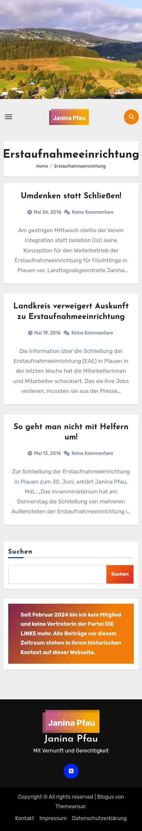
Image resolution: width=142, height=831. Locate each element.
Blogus (105, 797)
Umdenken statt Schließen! (71, 196)
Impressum (53, 818)
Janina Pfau (71, 739)
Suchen (20, 552)
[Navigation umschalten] (8, 117)
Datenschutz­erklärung (99, 818)
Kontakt (24, 818)
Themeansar (70, 806)
